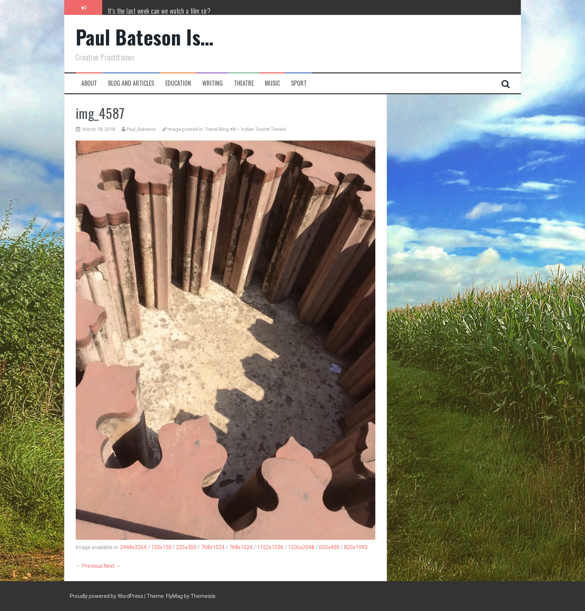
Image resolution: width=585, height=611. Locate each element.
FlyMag (174, 596)
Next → (112, 566)
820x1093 (355, 547)
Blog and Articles (131, 83)
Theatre (244, 83)
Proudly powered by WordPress (107, 596)
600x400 (329, 547)
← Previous (89, 566)
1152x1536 (270, 547)
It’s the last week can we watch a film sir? (159, 11)
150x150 (161, 547)
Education (178, 83)
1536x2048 (301, 547)
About (89, 83)
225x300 (186, 547)
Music (272, 83)
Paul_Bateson (141, 129)
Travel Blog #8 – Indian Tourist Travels (245, 129)
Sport (299, 83)
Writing (212, 83)
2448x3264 (133, 547)
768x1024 (213, 547)
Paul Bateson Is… (145, 36)
